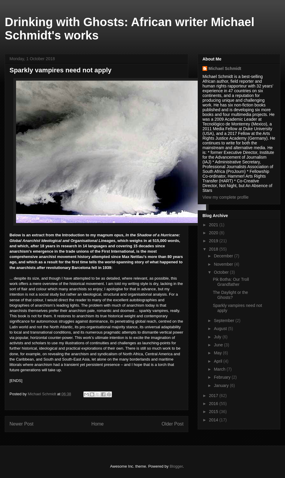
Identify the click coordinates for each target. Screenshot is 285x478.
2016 (214, 403)
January (222, 385)
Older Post (172, 423)
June (219, 344)
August (221, 328)
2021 (214, 224)
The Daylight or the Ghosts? (230, 295)
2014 (214, 420)
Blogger (176, 466)
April (218, 361)
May (218, 352)
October (222, 272)
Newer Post (22, 423)
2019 (214, 240)
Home (97, 423)
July (218, 336)
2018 (214, 249)
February (223, 377)
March (220, 369)
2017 (214, 395)
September (224, 320)
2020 (214, 232)
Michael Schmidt (224, 68)
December (224, 256)
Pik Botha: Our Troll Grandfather (231, 282)
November (224, 264)
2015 (214, 411)
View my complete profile (225, 197)
